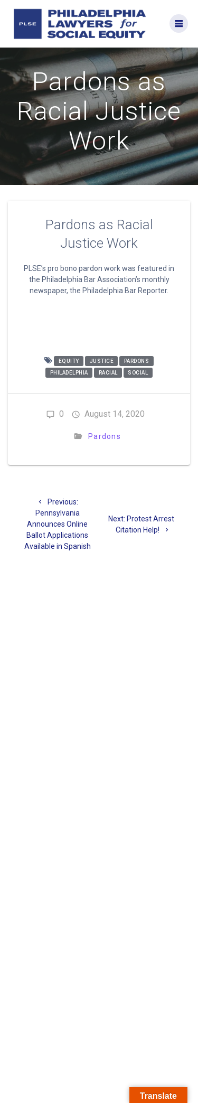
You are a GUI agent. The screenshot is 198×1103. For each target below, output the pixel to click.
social (138, 373)
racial (108, 373)
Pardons (104, 436)
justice (102, 361)
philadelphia (69, 373)
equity (69, 361)
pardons (136, 361)
